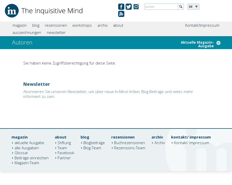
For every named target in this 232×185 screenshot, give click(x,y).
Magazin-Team (27, 162)
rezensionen (56, 25)
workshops (82, 25)
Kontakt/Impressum (202, 25)
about (118, 25)
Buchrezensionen (129, 142)
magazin (20, 25)
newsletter (56, 32)
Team (62, 147)
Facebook (66, 152)
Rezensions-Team (129, 147)
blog (35, 25)
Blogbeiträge (94, 142)
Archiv (159, 142)
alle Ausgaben (27, 147)
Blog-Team (92, 147)
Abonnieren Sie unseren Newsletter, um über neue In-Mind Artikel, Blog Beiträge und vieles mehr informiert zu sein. (108, 94)
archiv (102, 25)
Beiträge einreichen (32, 157)
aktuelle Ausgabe (29, 142)
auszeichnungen (27, 32)
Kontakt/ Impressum (191, 142)
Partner (64, 157)
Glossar (21, 152)
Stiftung (64, 142)
